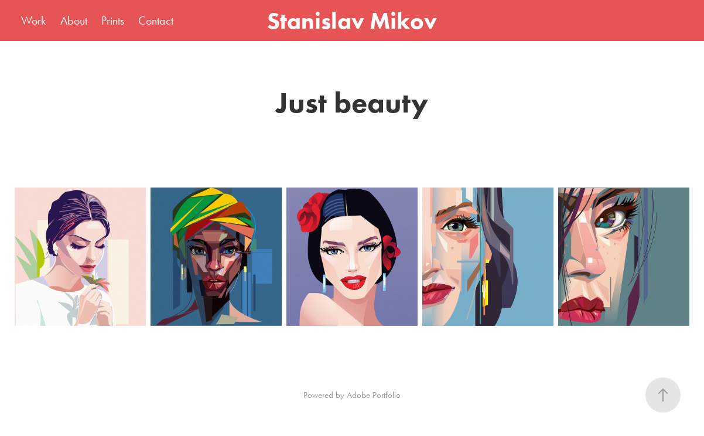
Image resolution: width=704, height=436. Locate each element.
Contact (155, 20)
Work (33, 20)
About (73, 20)
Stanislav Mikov (352, 20)
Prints (112, 20)
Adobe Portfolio (374, 395)
